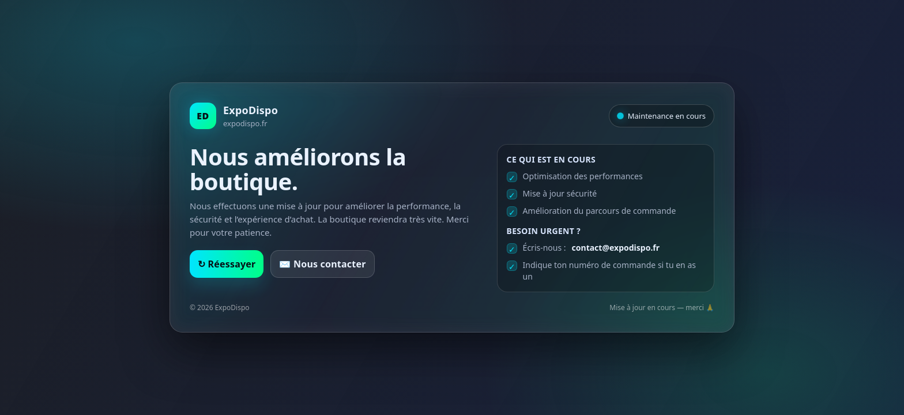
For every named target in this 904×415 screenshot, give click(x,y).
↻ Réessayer (226, 264)
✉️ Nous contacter (322, 264)
